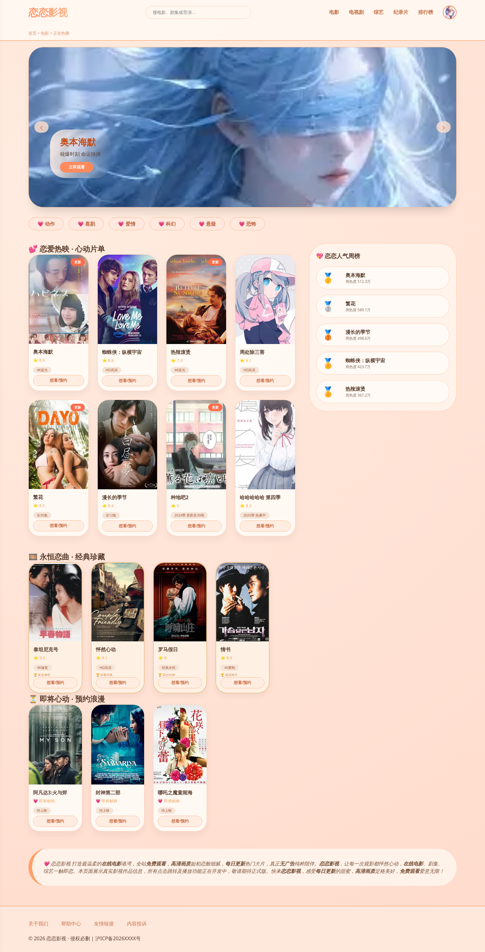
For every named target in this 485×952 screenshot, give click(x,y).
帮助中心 (71, 923)
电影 (334, 12)
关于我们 (38, 923)
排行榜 (425, 12)
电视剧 (356, 12)
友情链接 (104, 923)
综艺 (379, 12)
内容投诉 (137, 923)
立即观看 (77, 167)
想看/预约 (58, 380)
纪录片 (400, 12)
